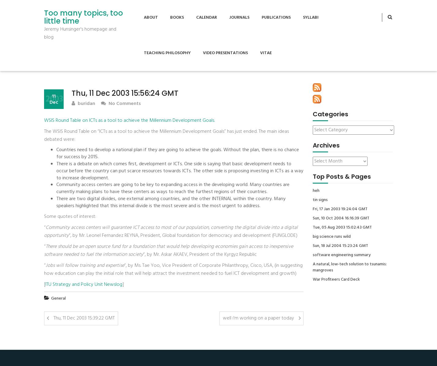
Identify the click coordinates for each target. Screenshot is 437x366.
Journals (239, 17)
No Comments (121, 103)
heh (316, 191)
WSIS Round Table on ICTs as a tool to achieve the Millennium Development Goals (129, 121)
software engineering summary (342, 255)
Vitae (266, 53)
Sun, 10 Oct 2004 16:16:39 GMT (341, 218)
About (151, 17)
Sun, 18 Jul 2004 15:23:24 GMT (340, 246)
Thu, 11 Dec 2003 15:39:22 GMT (84, 318)
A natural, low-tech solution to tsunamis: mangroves (350, 267)
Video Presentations (225, 53)
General (58, 298)
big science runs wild (332, 237)
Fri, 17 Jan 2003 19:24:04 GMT (340, 209)
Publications (276, 17)
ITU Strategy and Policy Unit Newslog (83, 285)
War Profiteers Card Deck (336, 280)
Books (177, 17)
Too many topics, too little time (83, 17)
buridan (83, 103)
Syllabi (311, 17)
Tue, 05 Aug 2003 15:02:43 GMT (342, 228)
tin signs (320, 200)
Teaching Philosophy (167, 53)
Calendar (206, 17)
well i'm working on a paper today (258, 318)
